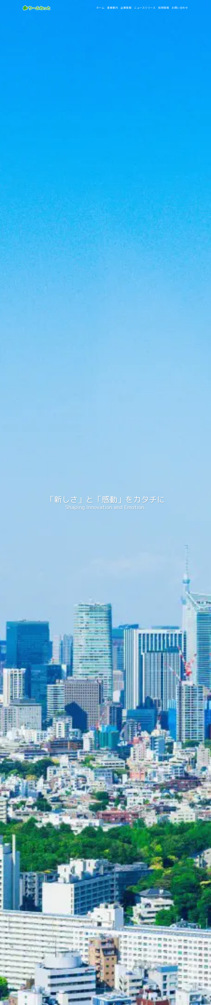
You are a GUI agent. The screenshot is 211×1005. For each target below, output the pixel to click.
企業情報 (126, 8)
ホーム (100, 8)
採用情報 (163, 8)
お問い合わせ (180, 8)
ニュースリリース (144, 8)
